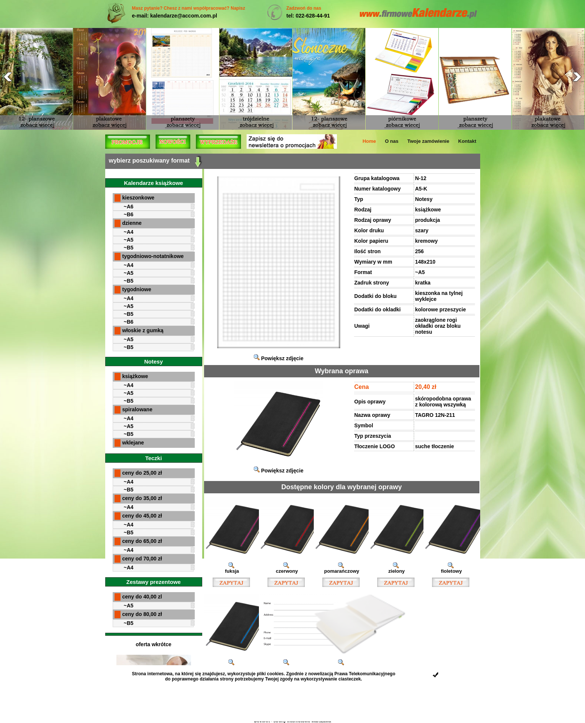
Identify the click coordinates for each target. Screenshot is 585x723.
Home (369, 141)
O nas (391, 141)
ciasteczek (349, 679)
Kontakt (467, 141)
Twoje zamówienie (428, 141)
